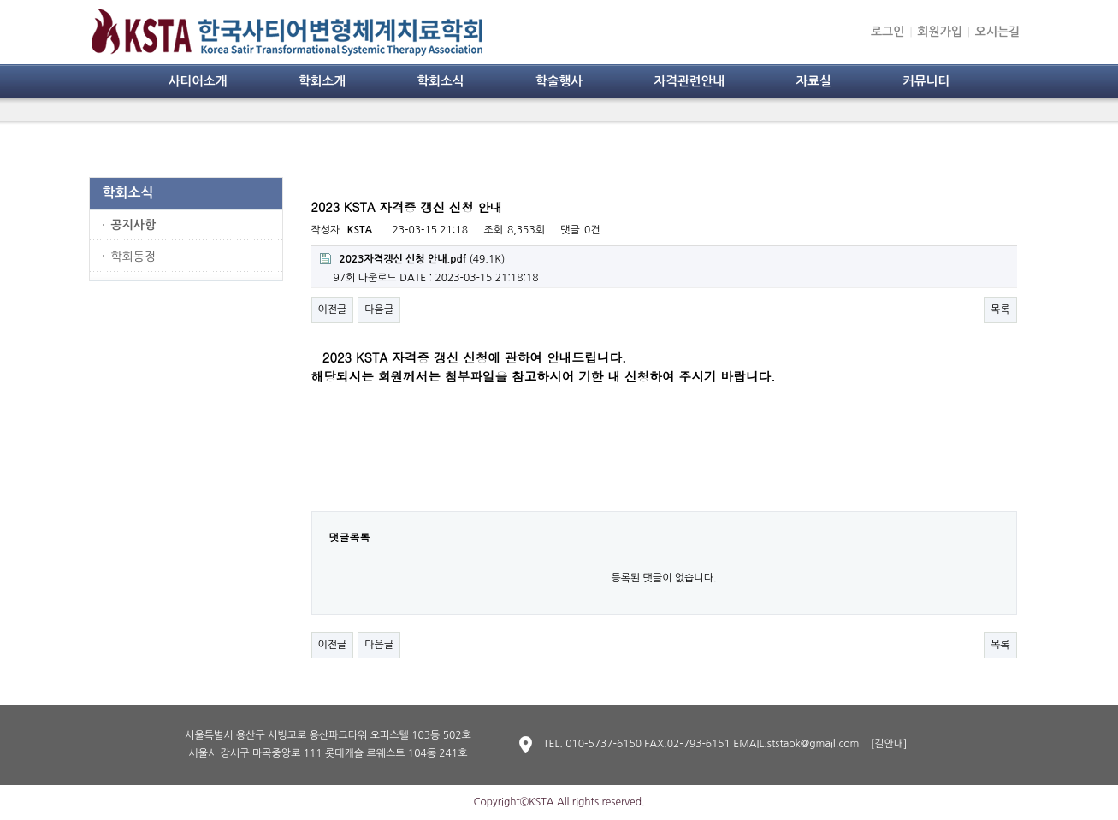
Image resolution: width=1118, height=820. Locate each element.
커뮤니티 (925, 81)
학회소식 (440, 81)
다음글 (378, 309)
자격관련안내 (689, 81)
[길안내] (889, 744)
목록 (1000, 309)
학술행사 (559, 81)
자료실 (813, 81)
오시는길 (997, 32)
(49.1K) (413, 258)
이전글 (332, 309)
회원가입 (939, 32)
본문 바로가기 (0, 0)
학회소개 (322, 81)
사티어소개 (198, 81)
